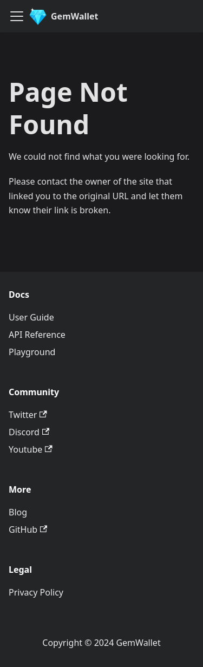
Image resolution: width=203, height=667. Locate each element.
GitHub (28, 529)
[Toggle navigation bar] (17, 16)
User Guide (31, 317)
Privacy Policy (36, 592)
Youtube (31, 449)
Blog (18, 512)
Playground (32, 352)
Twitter (28, 415)
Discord (29, 432)
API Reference (37, 335)
